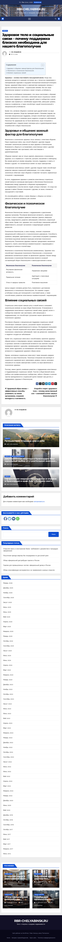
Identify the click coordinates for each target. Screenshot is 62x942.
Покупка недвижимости (17, 456)
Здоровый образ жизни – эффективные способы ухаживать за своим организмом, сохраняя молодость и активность (16, 393)
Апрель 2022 (7, 781)
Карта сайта (33, 937)
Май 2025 (6, 617)
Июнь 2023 (7, 713)
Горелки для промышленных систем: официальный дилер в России (27, 565)
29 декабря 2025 (41, 882)
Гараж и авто (8, 873)
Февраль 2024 (8, 675)
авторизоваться (39, 501)
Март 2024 (7, 670)
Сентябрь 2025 (8, 597)
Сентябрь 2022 (8, 757)
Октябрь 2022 (8, 752)
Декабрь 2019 (8, 815)
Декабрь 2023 (8, 684)
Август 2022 (7, 762)
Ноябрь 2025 (7, 593)
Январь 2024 (7, 680)
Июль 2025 (7, 607)
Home (8, 937)
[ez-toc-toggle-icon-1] (42, 65)
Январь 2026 (7, 583)
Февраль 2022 (8, 791)
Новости (5, 30)
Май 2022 (6, 776)
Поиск (5, 528)
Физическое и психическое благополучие (20, 70)
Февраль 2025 (8, 631)
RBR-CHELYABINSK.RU (31, 9)
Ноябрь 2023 (7, 689)
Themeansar (45, 933)
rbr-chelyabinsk (16, 52)
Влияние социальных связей (16, 73)
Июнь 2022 (7, 771)
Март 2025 (7, 626)
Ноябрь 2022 (7, 747)
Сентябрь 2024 (8, 646)
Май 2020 (6, 810)
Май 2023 (6, 718)
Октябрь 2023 (8, 694)
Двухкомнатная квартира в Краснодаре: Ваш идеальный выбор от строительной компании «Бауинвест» (31, 461)
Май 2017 (6, 839)
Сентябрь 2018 (8, 825)
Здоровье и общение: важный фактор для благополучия (25, 68)
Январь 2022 (7, 796)
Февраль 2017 (8, 849)
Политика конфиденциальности (46, 937)
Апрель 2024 (7, 665)
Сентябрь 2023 (8, 699)
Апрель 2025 (7, 622)
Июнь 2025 (7, 612)
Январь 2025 (7, 636)
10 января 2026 (11, 882)
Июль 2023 (7, 709)
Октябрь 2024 (8, 641)
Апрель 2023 (7, 723)
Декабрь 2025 (8, 588)
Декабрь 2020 (8, 800)
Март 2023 (7, 728)
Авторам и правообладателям (20, 937)
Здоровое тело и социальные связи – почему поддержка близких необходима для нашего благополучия (28, 40)
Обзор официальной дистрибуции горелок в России (21, 560)
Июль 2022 (7, 767)
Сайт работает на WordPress (20, 933)
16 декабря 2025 (12, 902)
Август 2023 (7, 704)
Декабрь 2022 (8, 742)
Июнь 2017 (7, 834)
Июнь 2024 (7, 660)
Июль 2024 (7, 655)
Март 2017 (7, 844)
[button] (55, 19)
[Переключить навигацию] (29, 18)
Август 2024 (7, 651)
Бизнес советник (39, 894)
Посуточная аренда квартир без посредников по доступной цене (25, 555)
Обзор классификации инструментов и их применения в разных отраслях (29, 570)
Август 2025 (7, 602)
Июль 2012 (7, 854)
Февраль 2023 (8, 733)
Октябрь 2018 (8, 820)
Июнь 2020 (7, 805)
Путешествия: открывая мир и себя (25, 441)
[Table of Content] (42, 65)
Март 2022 (7, 786)
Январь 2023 (7, 738)
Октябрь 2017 (8, 829)
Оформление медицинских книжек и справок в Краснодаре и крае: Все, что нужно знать (31, 479)
